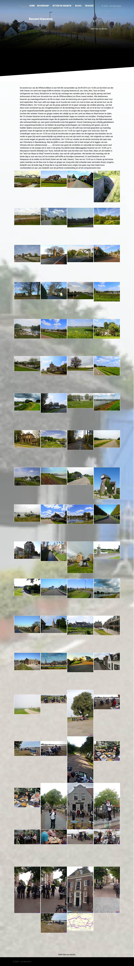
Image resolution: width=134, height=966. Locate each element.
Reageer (89, 5)
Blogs (78, 5)
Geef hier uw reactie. (99, 29)
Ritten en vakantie (62, 5)
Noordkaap (43, 5)
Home (32, 5)
